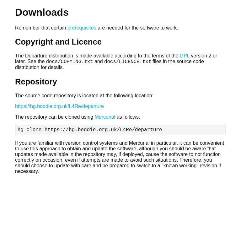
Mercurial (104, 118)
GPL (185, 55)
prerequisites (81, 27)
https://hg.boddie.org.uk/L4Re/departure (59, 107)
